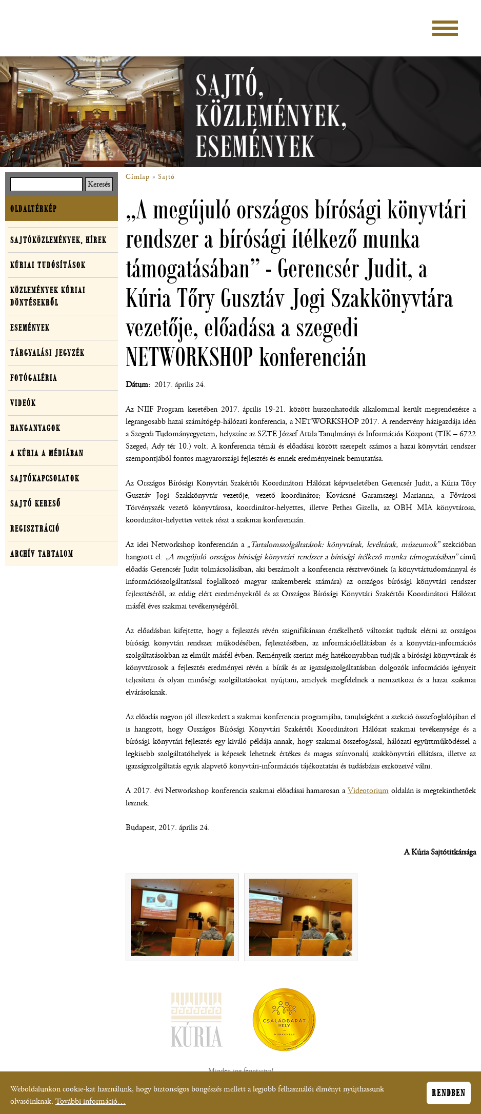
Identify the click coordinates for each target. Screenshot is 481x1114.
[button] (182, 917)
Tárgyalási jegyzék (47, 352)
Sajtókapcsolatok (44, 478)
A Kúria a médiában (47, 453)
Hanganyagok (35, 428)
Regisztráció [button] (35, 528)
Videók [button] (23, 403)
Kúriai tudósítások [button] (48, 265)
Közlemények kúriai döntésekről (48, 296)
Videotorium (368, 790)
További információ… (90, 1104)
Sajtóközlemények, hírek (58, 240)
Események (30, 327)
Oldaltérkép (33, 208)
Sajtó (166, 176)
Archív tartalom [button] (41, 553)
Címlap (138, 176)
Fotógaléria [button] (33, 377)
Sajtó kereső (35, 503)
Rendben (449, 1095)
